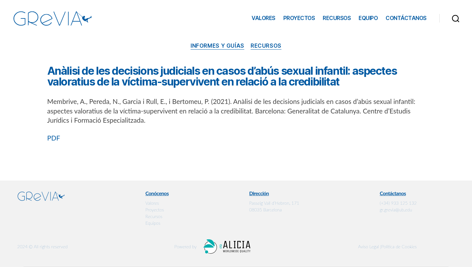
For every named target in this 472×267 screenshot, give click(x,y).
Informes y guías (217, 46)
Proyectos (299, 18)
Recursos (337, 18)
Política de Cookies (399, 246)
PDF (53, 138)
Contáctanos (406, 18)
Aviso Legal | (369, 246)
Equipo (368, 18)
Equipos (152, 223)
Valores (263, 18)
